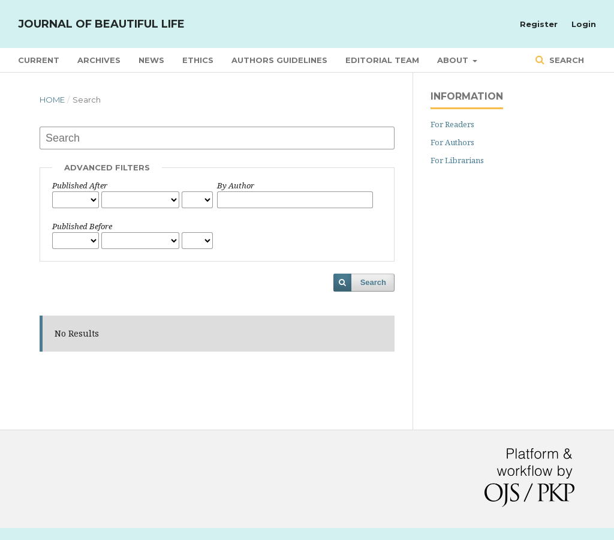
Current (38, 60)
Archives (99, 60)
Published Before (82, 226)
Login (583, 24)
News (151, 60)
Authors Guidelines (279, 60)
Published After (79, 185)
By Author (235, 185)
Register (539, 24)
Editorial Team (382, 60)
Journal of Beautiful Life (101, 24)
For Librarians (457, 160)
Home (52, 99)
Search (565, 60)
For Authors (452, 142)
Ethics (197, 60)
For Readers (452, 124)
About (454, 60)
